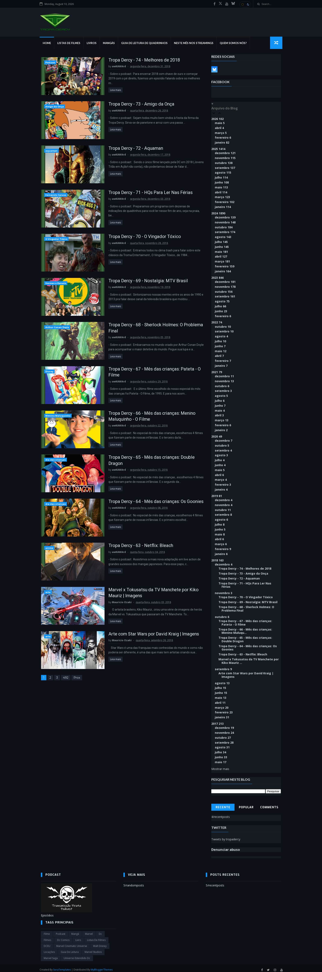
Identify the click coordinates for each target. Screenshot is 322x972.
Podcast (50, 62)
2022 (217, 322)
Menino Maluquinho (57, 416)
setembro (225, 168)
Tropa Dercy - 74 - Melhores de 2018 (141, 60)
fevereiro (223, 138)
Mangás (110, 43)
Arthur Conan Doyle (57, 328)
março (221, 133)
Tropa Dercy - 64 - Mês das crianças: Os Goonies (248, 644)
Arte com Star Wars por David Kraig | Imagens (151, 635)
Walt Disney (100, 943)
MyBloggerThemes (103, 966)
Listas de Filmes (70, 43)
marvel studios (93, 949)
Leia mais (111, 85)
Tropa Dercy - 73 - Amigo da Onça (138, 104)
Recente (223, 804)
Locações (49, 949)
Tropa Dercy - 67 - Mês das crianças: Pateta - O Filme (245, 619)
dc (100, 931)
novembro (225, 158)
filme (47, 931)
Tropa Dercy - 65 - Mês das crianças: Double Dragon (245, 636)
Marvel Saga (51, 955)
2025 (218, 149)
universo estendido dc (77, 955)
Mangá (75, 931)
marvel (89, 931)
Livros (93, 43)
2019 (217, 496)
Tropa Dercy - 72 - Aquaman (133, 148)
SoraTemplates (63, 966)
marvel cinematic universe (71, 943)
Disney (49, 372)
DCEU (47, 943)
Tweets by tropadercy (226, 836)
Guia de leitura (70, 949)
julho (221, 178)
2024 (218, 213)
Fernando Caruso (55, 195)
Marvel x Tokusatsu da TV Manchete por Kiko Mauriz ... (249, 657)
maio (220, 123)
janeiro (222, 143)
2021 (217, 372)
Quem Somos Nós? (234, 43)
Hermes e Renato (55, 283)
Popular (246, 804)
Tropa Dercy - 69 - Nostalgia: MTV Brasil (145, 281)
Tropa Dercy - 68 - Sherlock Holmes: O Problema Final (246, 605)
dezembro (225, 153)
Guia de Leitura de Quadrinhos (145, 43)
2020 (217, 437)
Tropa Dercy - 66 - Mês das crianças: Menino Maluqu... (245, 628)
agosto (223, 173)
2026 (218, 119)
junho (222, 183)
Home (48, 43)
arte (47, 593)
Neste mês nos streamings (195, 43)
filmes (47, 936)
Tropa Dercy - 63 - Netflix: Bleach (137, 546)
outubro (224, 163)
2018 (218, 560)
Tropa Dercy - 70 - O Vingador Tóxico (142, 237)
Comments (269, 804)
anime (49, 549)
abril (219, 128)
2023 (218, 278)
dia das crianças (55, 460)
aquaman (51, 151)
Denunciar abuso (226, 846)
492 (65, 679)
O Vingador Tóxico (56, 239)
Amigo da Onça (54, 106)
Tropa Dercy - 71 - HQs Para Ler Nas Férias (147, 192)
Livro (78, 936)
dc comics (63, 936)
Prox (76, 679)
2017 (218, 720)
